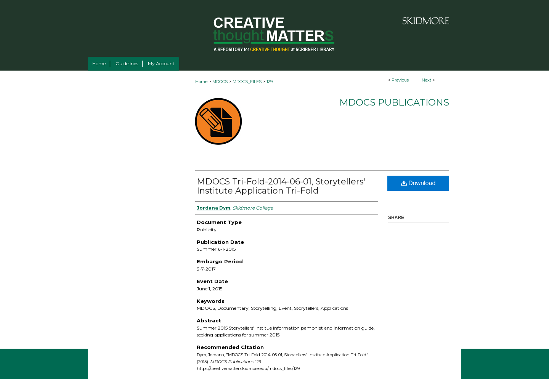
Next (426, 80)
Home (201, 81)
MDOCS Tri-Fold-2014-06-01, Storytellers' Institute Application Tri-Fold (281, 186)
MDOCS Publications (394, 102)
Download (418, 183)
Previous (400, 80)
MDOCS (220, 81)
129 (269, 81)
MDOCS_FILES (247, 81)
